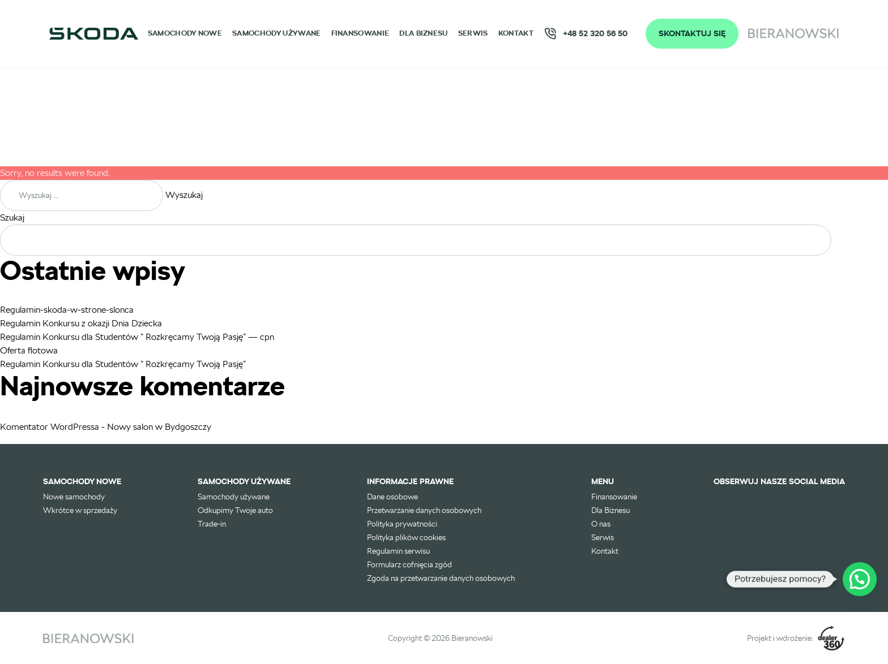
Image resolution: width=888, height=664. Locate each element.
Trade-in (212, 523)
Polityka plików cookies (406, 537)
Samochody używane (276, 33)
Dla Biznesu (423, 33)
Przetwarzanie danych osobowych (424, 510)
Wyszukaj (184, 194)
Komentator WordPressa (49, 426)
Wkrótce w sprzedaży (80, 510)
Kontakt (515, 33)
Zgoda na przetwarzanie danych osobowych (441, 578)
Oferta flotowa (29, 350)
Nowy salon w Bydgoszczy (159, 426)
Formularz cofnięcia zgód (409, 564)
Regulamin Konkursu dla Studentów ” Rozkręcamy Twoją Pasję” (123, 364)
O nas (600, 523)
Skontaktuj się (692, 33)
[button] (860, 579)
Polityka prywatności (402, 523)
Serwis (473, 33)
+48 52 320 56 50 (585, 34)
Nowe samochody (74, 496)
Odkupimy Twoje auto (235, 510)
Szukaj (12, 217)
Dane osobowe (392, 496)
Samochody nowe (185, 33)
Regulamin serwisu (398, 550)
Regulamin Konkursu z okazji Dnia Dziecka (81, 323)
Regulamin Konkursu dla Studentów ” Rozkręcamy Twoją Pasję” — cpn (137, 336)
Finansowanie (360, 33)
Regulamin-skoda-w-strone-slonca (67, 309)
